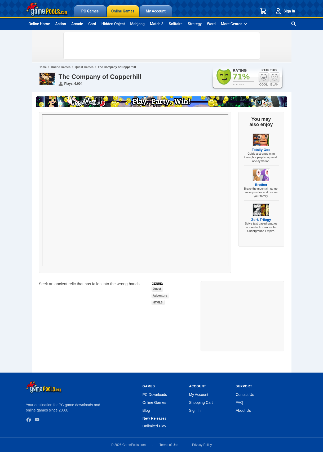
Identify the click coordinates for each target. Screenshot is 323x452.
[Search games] (293, 24)
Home (43, 67)
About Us (243, 410)
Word (211, 24)
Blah (274, 79)
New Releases (154, 418)
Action (60, 24)
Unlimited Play (154, 426)
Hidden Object (113, 24)
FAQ (239, 402)
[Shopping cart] (263, 11)
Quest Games (84, 67)
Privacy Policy (202, 445)
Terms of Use (169, 445)
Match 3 (156, 24)
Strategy (195, 24)
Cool (263, 79)
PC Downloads (155, 394)
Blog (146, 410)
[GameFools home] (47, 9)
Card (92, 24)
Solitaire (176, 24)
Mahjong (137, 24)
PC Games (90, 11)
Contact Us (245, 394)
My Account (156, 11)
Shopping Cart (201, 402)
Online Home (39, 24)
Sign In (285, 11)
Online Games (123, 11)
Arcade (77, 24)
